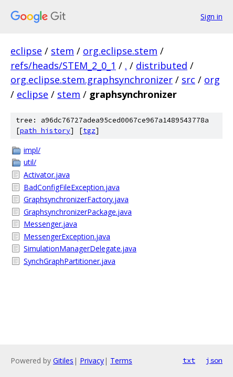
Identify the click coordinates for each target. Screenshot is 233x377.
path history (45, 130)
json (214, 360)
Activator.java (47, 175)
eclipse (26, 51)
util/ (30, 162)
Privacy (92, 360)
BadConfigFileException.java (72, 187)
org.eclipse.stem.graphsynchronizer (91, 79)
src (188, 79)
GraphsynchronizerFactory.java (76, 199)
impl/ (32, 150)
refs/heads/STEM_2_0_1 (63, 65)
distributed (161, 65)
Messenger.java (50, 224)
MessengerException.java (67, 236)
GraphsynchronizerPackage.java (78, 212)
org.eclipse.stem (120, 51)
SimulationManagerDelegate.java (80, 248)
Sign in (211, 16)
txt (189, 360)
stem (62, 51)
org (212, 79)
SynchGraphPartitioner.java (69, 261)
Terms (121, 360)
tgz (89, 130)
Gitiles (63, 360)
